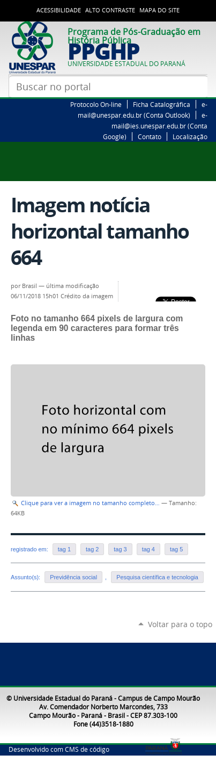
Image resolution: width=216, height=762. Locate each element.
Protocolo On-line (96, 104)
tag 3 (120, 549)
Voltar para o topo (180, 624)
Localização (190, 136)
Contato (149, 136)
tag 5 (176, 549)
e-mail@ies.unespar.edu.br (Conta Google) (155, 126)
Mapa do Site (159, 10)
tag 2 (92, 549)
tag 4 (148, 549)
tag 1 (64, 549)
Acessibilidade (58, 10)
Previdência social (73, 577)
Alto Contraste (110, 10)
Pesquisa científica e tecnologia (157, 577)
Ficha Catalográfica (161, 104)
